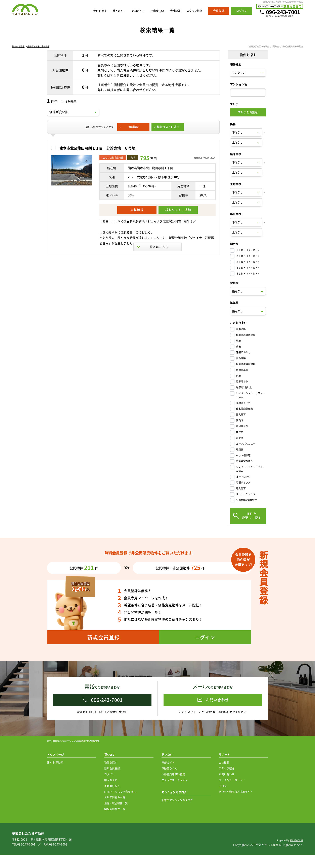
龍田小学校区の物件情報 (38, 46)
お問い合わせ (226, 774)
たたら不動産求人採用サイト (236, 792)
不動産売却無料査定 (173, 774)
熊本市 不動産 (18, 46)
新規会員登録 (112, 768)
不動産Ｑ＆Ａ (112, 786)
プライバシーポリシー (232, 780)
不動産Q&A (152, 10)
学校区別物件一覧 (114, 809)
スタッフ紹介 (193, 10)
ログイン (109, 774)
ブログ (223, 786)
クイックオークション (175, 780)
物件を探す (88, 10)
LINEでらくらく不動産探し (120, 792)
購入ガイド (110, 10)
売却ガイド (131, 10)
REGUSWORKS (296, 840)
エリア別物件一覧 (114, 797)
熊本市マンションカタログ (177, 800)
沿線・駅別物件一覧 (116, 803)
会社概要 (172, 10)
